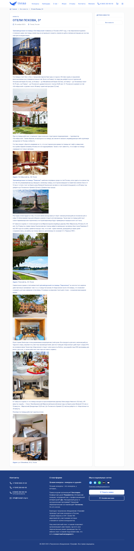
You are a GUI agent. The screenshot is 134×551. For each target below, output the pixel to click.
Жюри (64, 4)
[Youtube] (108, 482)
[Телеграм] (95, 482)
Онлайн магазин (106, 498)
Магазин (91, 4)
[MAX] (103, 482)
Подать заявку (107, 492)
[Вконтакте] (90, 482)
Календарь (46, 4)
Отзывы (72, 4)
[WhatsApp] (99, 482)
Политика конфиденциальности (99, 486)
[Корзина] (117, 4)
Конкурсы (35, 4)
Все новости (24, 9)
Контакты (81, 4)
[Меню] (122, 4)
